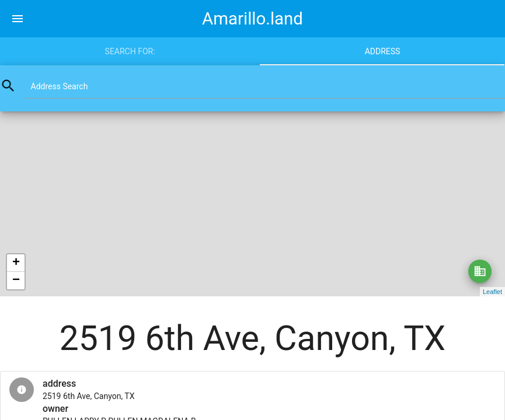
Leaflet (492, 291)
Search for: (130, 51)
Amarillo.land (252, 19)
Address (382, 51)
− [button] (16, 280)
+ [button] (16, 263)
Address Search (59, 86)
